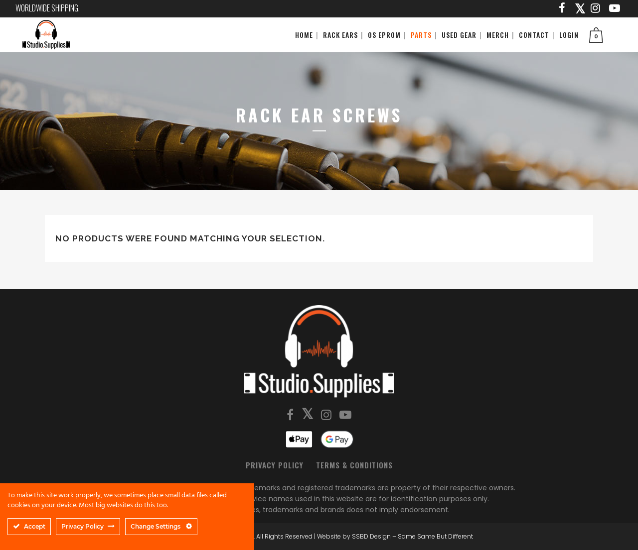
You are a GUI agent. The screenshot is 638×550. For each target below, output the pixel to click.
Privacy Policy (275, 464)
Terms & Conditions (354, 464)
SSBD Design (371, 536)
